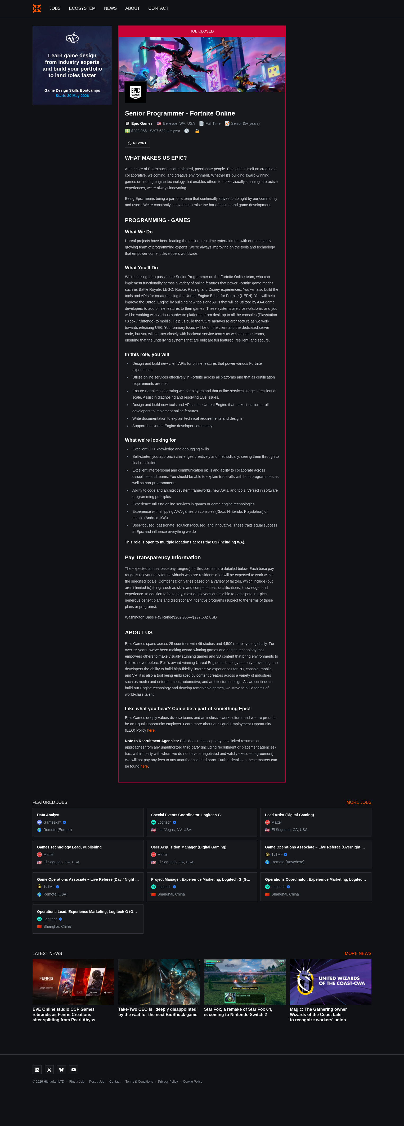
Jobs (55, 8)
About (132, 8)
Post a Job (96, 1081)
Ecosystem (82, 8)
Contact (158, 8)
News (110, 8)
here (151, 730)
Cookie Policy (192, 1081)
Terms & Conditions (139, 1081)
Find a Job (76, 1081)
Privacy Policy (168, 1081)
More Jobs (359, 802)
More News (358, 953)
